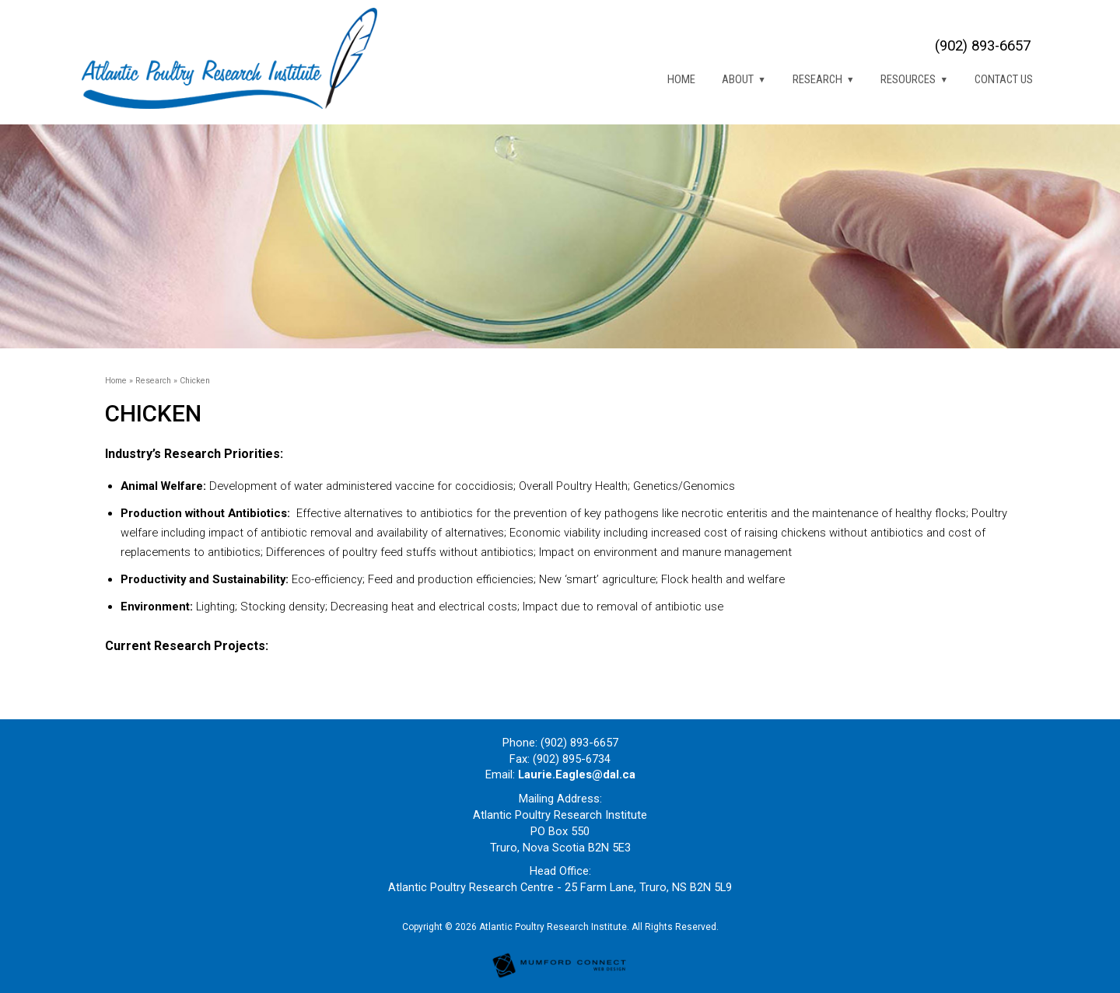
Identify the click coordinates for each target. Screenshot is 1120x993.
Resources (908, 79)
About (738, 79)
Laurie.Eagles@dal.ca (576, 774)
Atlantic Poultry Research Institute (553, 926)
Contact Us (1004, 79)
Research (817, 79)
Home (681, 79)
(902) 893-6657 (983, 45)
